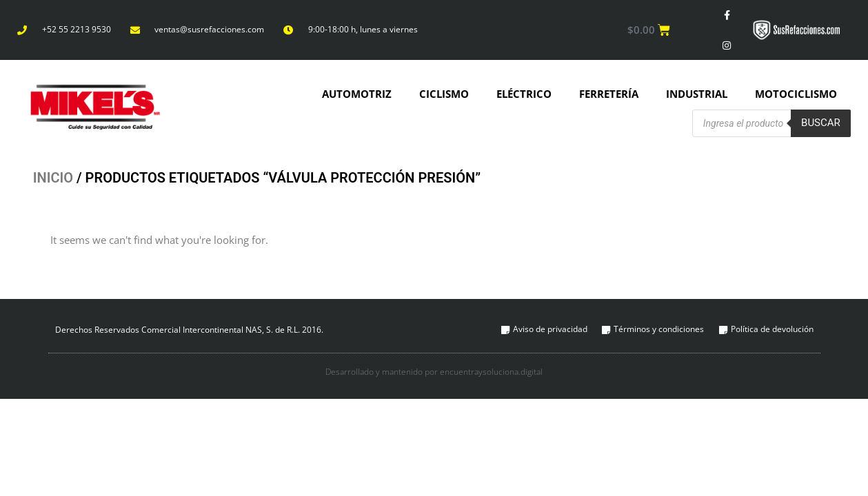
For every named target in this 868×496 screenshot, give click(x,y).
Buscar (820, 124)
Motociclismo (796, 95)
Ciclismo (444, 95)
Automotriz (357, 95)
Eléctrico (524, 95)
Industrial (696, 95)
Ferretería (608, 95)
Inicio (53, 180)
